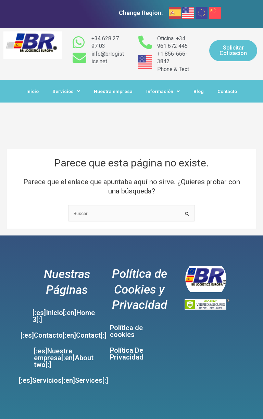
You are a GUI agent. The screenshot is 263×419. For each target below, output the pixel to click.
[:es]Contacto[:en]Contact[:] (63, 335)
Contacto (227, 91)
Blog (198, 91)
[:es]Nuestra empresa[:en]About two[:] (63, 358)
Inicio (32, 91)
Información (163, 91)
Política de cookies (126, 331)
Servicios (66, 91)
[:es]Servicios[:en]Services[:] (63, 380)
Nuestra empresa (113, 91)
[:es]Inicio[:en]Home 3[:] (64, 316)
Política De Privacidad (126, 353)
